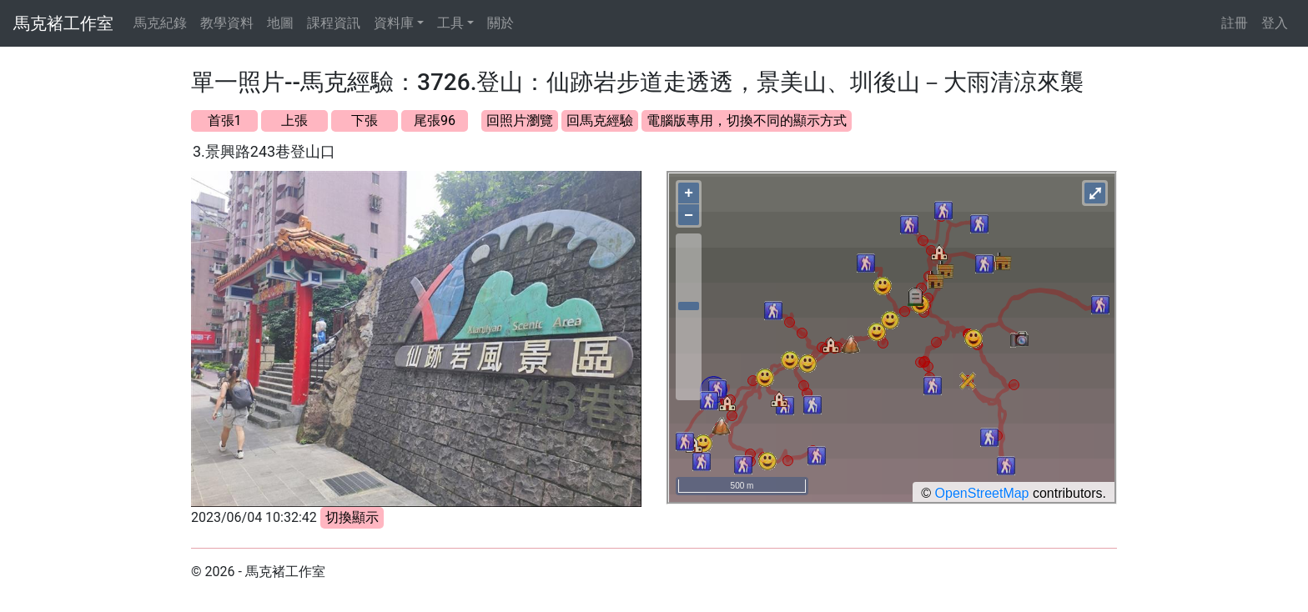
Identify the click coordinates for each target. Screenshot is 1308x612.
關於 (500, 23)
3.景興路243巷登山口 (264, 151)
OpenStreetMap (982, 493)
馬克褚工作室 (63, 23)
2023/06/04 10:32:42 (254, 517)
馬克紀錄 (160, 23)
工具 (450, 23)
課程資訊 (333, 23)
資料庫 (394, 23)
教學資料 (227, 23)
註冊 (1234, 23)
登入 (1274, 23)
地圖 (280, 23)
